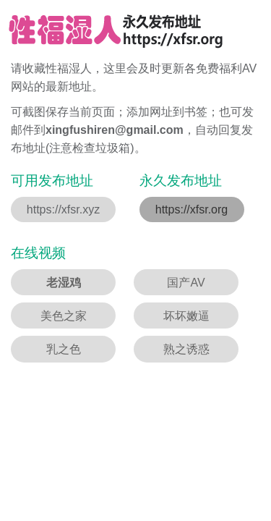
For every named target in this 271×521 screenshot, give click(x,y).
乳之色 (63, 349)
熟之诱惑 (186, 349)
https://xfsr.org (191, 209)
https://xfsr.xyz (63, 209)
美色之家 (63, 316)
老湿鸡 (63, 282)
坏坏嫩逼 (186, 316)
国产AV (186, 282)
